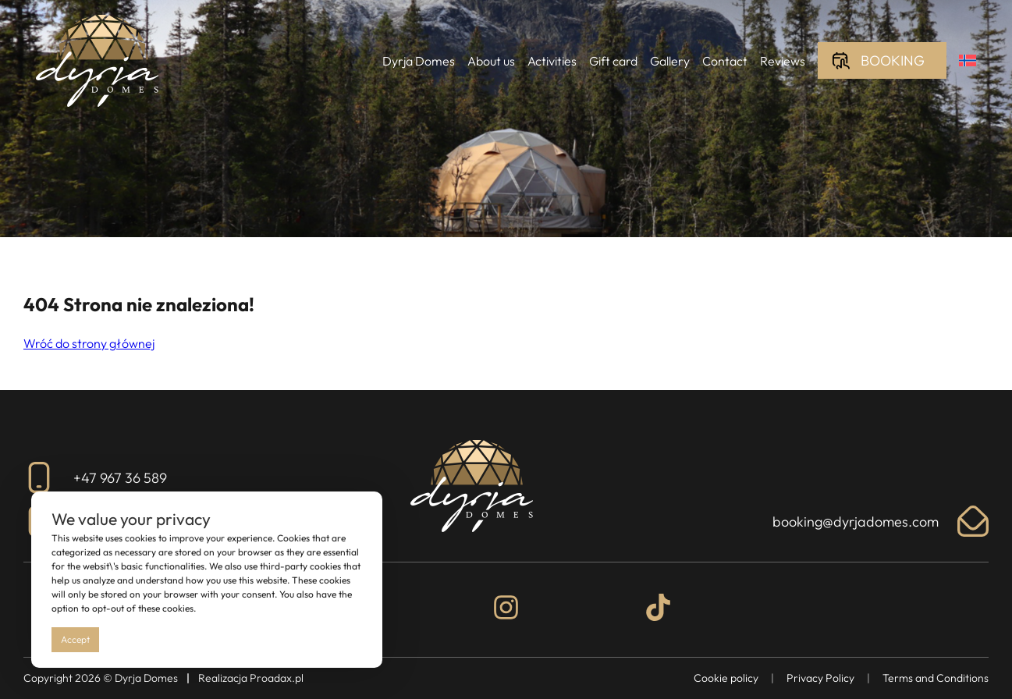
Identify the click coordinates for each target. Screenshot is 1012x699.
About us (491, 61)
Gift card (613, 61)
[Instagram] (506, 610)
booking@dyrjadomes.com (880, 521)
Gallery (670, 61)
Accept (75, 639)
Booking (893, 60)
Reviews (782, 61)
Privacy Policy (820, 678)
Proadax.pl (277, 678)
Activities (552, 61)
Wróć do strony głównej (88, 343)
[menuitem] (967, 60)
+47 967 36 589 (95, 477)
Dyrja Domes (418, 61)
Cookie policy (726, 678)
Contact (724, 61)
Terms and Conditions (935, 678)
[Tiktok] (658, 610)
